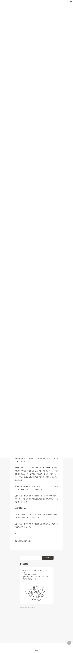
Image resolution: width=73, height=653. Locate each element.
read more (25, 583)
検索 (47, 557)
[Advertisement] (37, 623)
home (36, 650)
